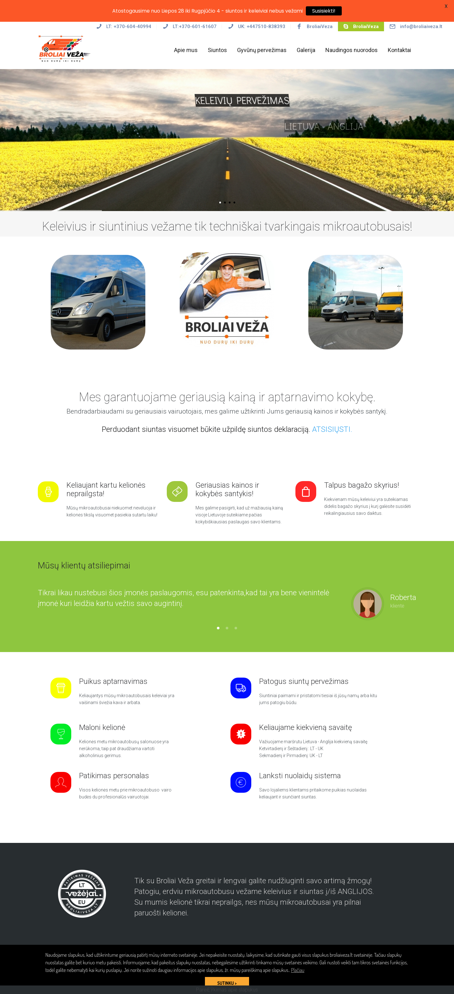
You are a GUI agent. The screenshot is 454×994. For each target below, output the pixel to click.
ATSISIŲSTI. (332, 429)
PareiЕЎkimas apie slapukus (227, 990)
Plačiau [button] (297, 970)
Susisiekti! (323, 11)
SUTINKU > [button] (226, 983)
